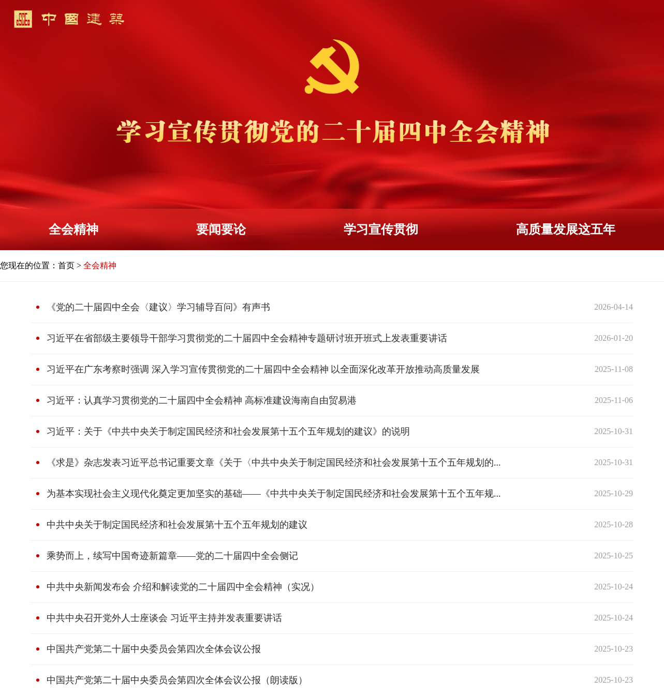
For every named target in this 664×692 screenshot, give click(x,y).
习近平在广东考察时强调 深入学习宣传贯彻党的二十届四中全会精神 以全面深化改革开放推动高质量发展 (263, 369)
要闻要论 (221, 229)
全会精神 (73, 229)
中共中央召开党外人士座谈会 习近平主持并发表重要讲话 (164, 618)
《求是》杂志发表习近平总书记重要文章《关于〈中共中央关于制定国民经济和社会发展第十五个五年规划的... (274, 462)
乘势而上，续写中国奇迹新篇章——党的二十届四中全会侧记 (172, 556)
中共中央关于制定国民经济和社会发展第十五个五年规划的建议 (177, 525)
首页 (66, 265)
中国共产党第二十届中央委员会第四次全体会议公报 (154, 649)
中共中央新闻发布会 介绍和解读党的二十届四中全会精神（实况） (183, 587)
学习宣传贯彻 (381, 229)
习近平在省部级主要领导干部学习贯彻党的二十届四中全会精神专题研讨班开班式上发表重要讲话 (247, 338)
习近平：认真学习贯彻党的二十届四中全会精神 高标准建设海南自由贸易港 (202, 400)
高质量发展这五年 (565, 229)
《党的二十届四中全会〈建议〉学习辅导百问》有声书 (158, 307)
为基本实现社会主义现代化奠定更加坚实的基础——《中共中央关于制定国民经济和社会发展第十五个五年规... (274, 493)
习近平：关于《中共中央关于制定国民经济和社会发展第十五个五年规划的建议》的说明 (228, 431)
